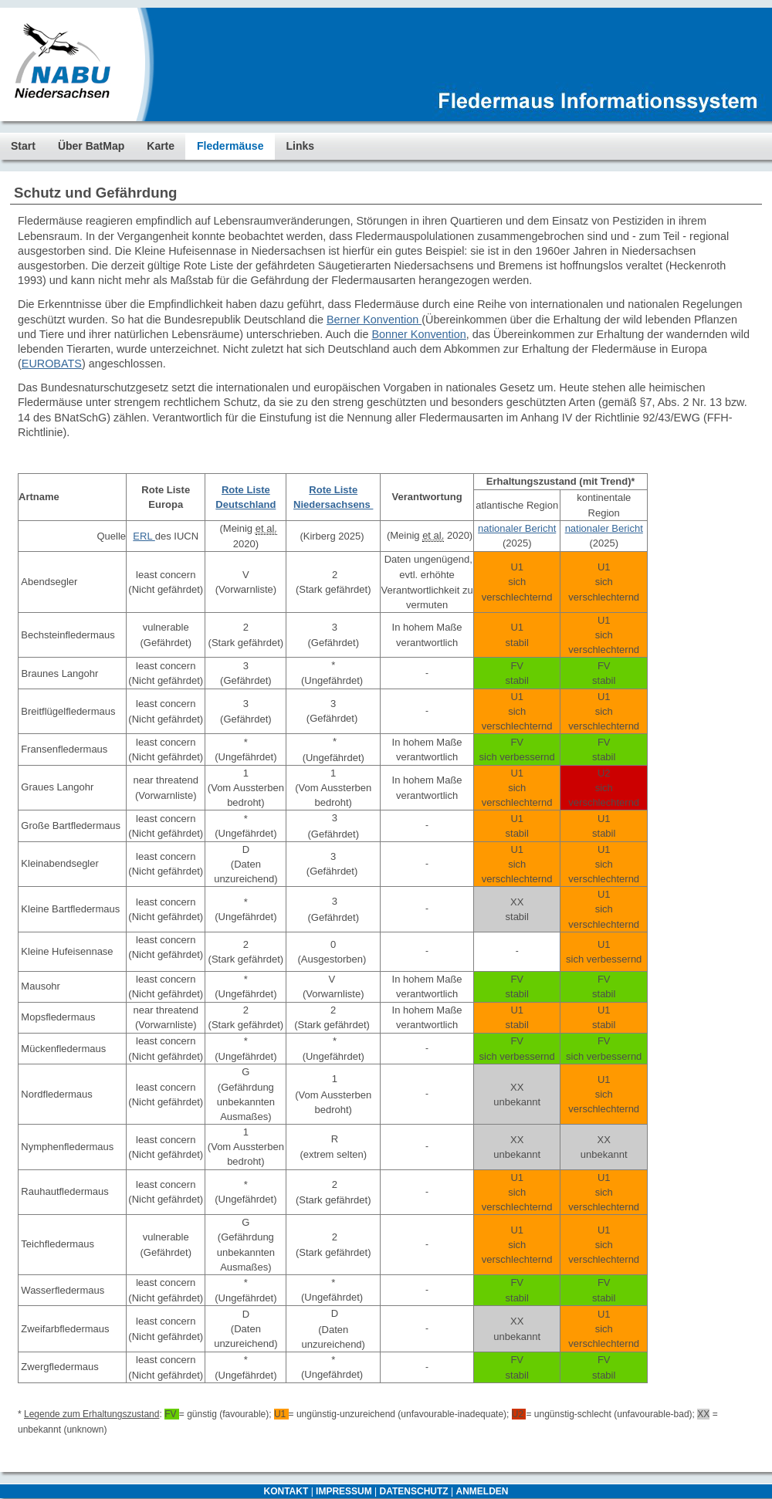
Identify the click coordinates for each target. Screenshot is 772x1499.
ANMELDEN (481, 1491)
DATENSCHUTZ (414, 1491)
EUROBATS (52, 363)
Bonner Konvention (418, 334)
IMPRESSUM (344, 1491)
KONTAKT (286, 1491)
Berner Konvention (374, 319)
